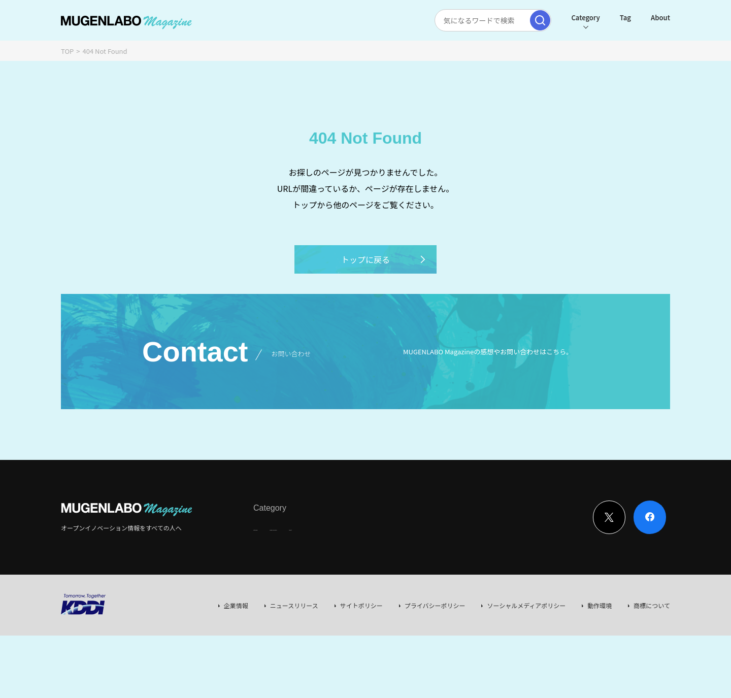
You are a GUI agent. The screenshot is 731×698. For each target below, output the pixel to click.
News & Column (314, 527)
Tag (625, 17)
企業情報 (236, 605)
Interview (266, 527)
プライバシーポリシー (435, 605)
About (660, 17)
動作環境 (599, 605)
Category (585, 17)
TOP (67, 51)
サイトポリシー (361, 605)
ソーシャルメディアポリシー (526, 605)
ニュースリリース (294, 605)
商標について (652, 605)
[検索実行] (540, 20)
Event (357, 527)
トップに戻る (383, 259)
